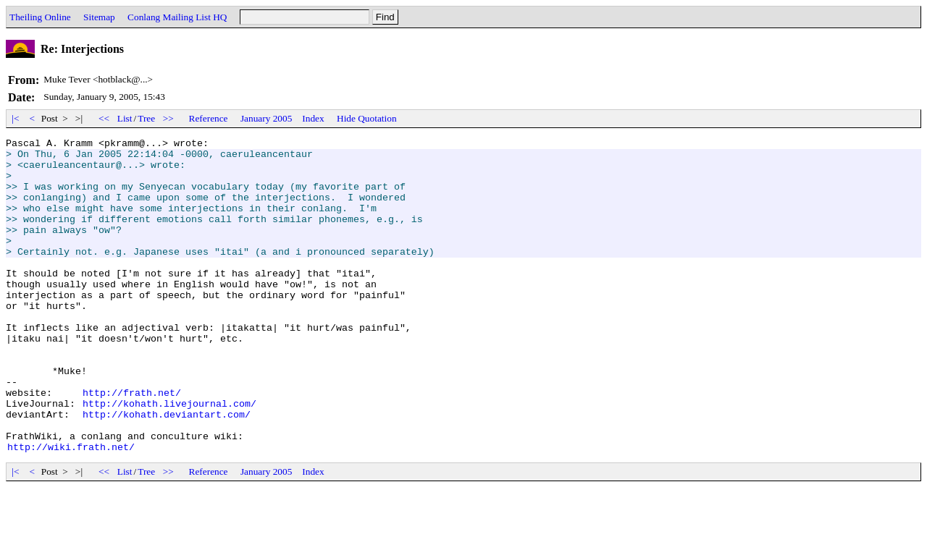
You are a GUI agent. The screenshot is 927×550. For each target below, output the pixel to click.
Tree (146, 118)
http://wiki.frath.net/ (71, 509)
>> (169, 118)
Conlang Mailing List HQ (177, 17)
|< (15, 118)
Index (313, 118)
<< (104, 118)
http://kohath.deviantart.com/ (167, 470)
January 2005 (266, 118)
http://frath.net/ (132, 444)
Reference (208, 118)
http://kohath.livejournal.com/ (169, 457)
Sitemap (99, 17)
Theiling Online (40, 17)
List (125, 118)
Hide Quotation (367, 118)
